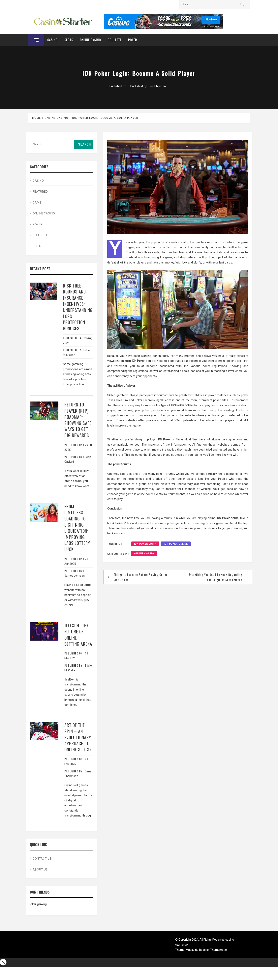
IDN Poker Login (145, 543)
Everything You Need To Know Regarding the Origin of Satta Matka (215, 577)
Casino (52, 40)
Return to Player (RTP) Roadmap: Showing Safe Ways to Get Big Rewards (77, 419)
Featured (40, 191)
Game (37, 202)
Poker (132, 40)
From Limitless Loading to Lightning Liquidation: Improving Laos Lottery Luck (77, 527)
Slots (68, 40)
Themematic (218, 950)
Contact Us (42, 858)
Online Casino (90, 40)
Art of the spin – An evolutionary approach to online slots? (78, 737)
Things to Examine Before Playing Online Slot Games (140, 577)
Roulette (114, 40)
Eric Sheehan (157, 86)
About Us (40, 869)
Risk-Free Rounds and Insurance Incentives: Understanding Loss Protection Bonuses (78, 307)
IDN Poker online (176, 543)
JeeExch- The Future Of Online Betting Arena (78, 634)
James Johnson (74, 575)
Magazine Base (196, 950)
